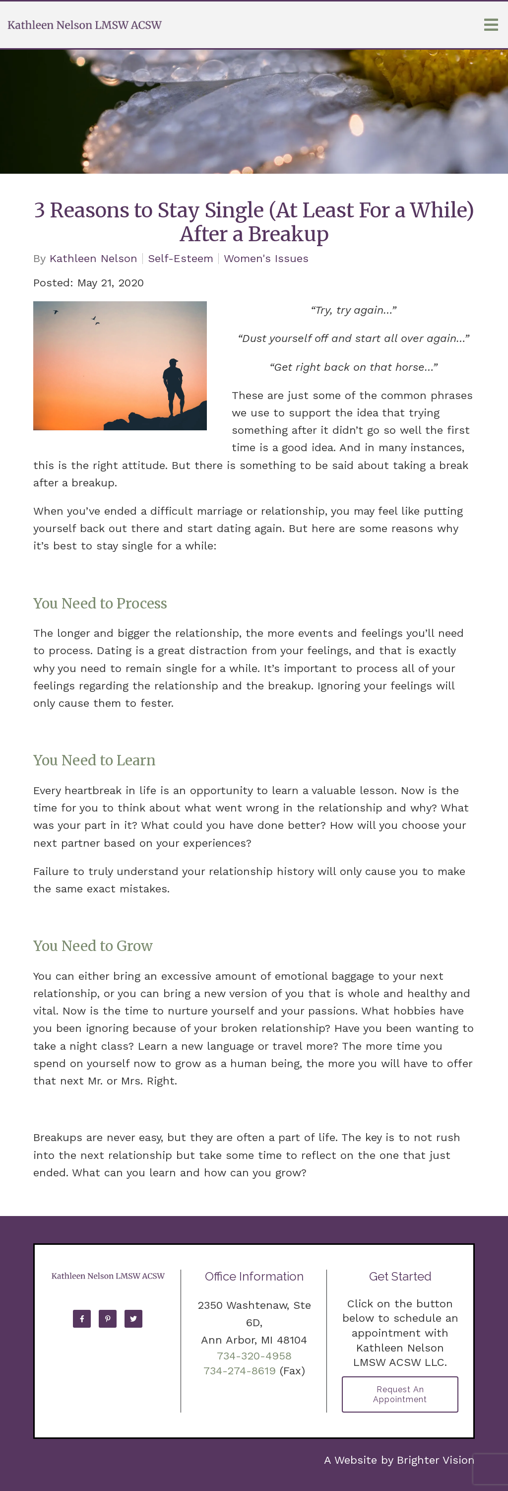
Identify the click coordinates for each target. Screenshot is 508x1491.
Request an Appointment (400, 1394)
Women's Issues (266, 258)
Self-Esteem (180, 258)
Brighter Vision (436, 1460)
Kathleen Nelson (93, 258)
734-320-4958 (254, 1356)
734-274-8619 (239, 1370)
